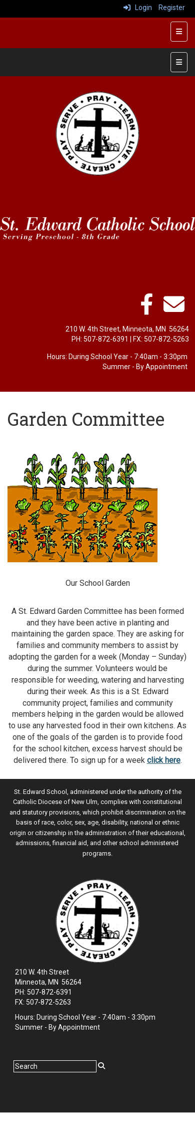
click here (163, 760)
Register (171, 8)
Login (138, 8)
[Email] (174, 309)
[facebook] (147, 309)
